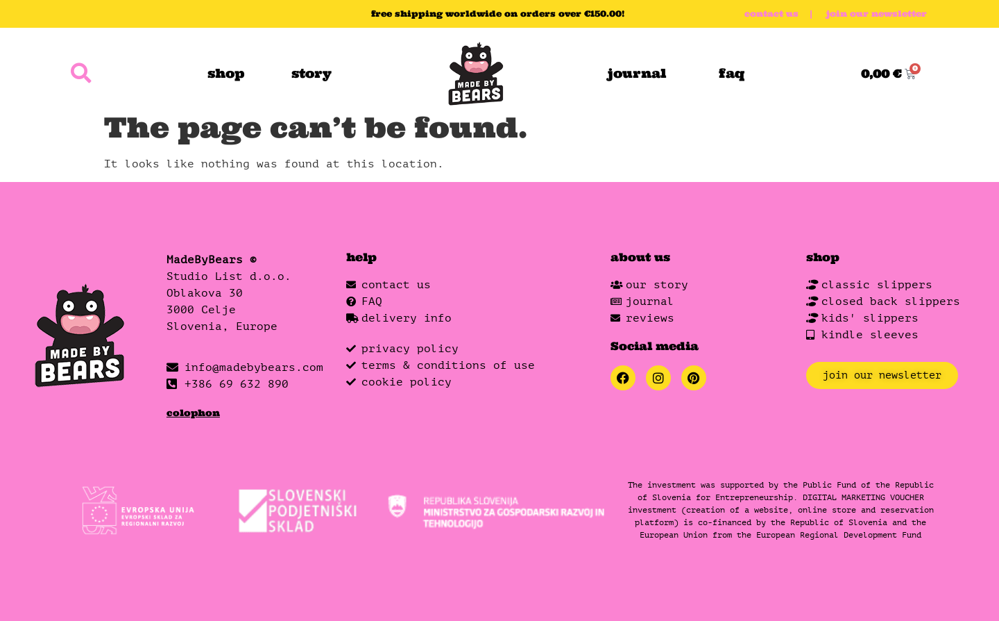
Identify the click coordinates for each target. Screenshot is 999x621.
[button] (80, 74)
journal (637, 73)
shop (225, 73)
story (311, 73)
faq (732, 73)
